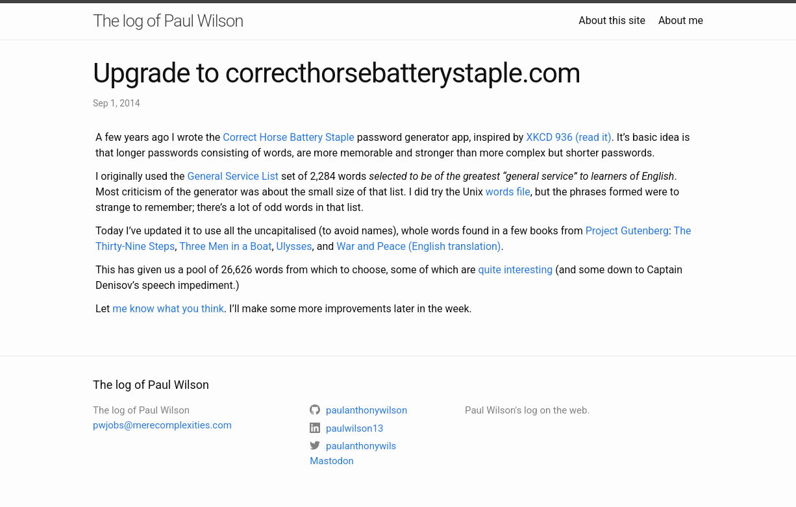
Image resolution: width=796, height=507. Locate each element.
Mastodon (332, 461)
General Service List (233, 176)
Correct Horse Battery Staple (288, 137)
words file (508, 192)
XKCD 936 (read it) (568, 137)
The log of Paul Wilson (168, 21)
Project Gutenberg (627, 231)
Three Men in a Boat (225, 246)
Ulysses (294, 246)
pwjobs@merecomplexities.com (162, 425)
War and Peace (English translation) (418, 246)
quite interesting (515, 270)
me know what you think (168, 309)
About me (680, 20)
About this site (611, 20)
